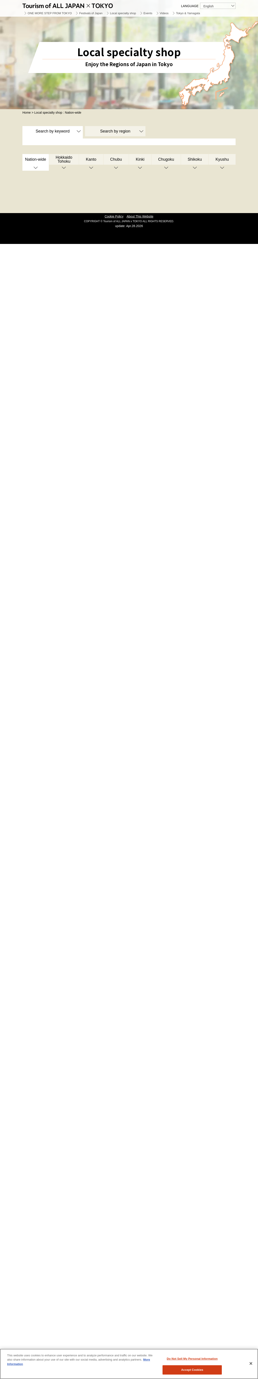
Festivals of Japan (91, 13)
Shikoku (195, 159)
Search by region (115, 131)
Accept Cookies (192, 1369)
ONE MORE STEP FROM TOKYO (50, 13)
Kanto (91, 159)
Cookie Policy (114, 216)
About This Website (140, 216)
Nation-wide (35, 159)
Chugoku (166, 159)
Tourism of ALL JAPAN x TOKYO (77, 5)
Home (26, 112)
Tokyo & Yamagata (188, 13)
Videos (164, 13)
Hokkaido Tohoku (64, 159)
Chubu (116, 159)
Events (147, 13)
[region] (129, 1364)
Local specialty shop (123, 13)
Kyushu (222, 159)
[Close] (251, 1363)
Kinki (140, 159)
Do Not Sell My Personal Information (192, 1358)
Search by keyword (52, 131)
